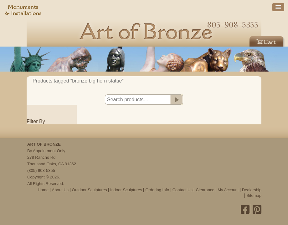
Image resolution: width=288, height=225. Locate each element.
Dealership (251, 190)
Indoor (230, 40)
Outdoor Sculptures (89, 190)
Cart (267, 40)
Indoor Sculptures (126, 190)
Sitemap (253, 195)
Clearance (205, 190)
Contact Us (182, 190)
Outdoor (193, 40)
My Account (228, 190)
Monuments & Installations (23, 11)
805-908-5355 (232, 25)
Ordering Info (157, 190)
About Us (60, 190)
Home (43, 190)
